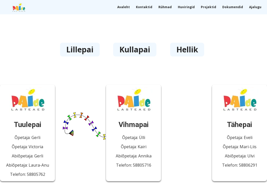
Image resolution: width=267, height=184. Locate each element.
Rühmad (165, 7)
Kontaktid (144, 7)
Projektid (208, 7)
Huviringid (186, 7)
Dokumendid (232, 7)
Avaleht (123, 7)
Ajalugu (255, 7)
